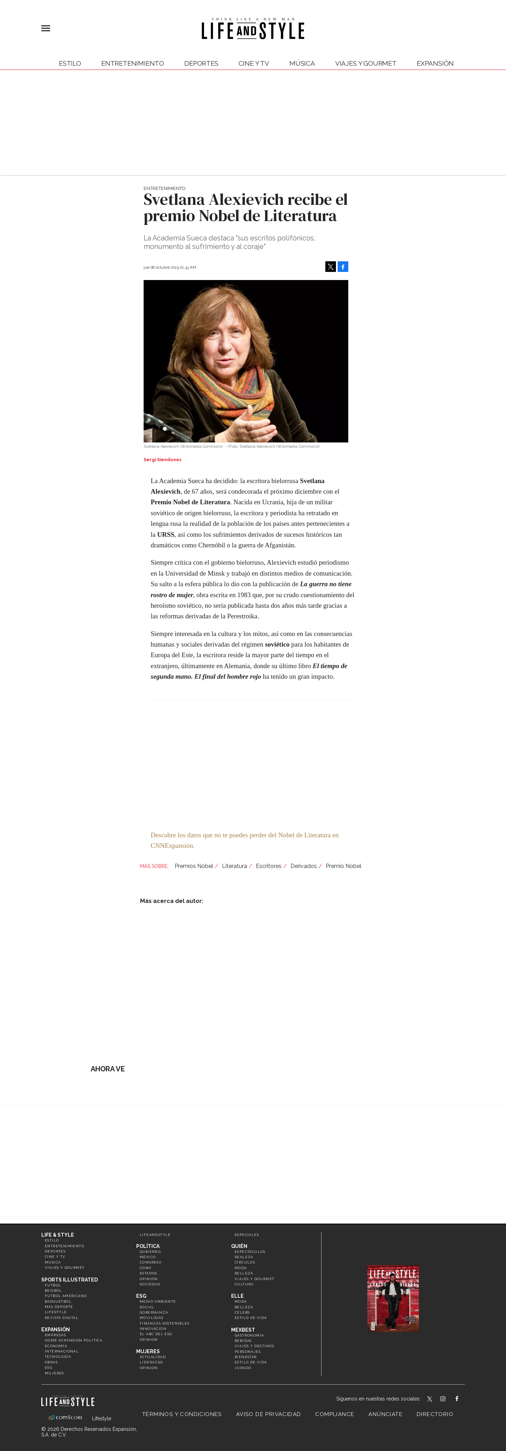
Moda (241, 1268)
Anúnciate (385, 1414)
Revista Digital (61, 1318)
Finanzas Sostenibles (164, 1323)
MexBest (243, 1330)
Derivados (303, 866)
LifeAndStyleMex (463, 1399)
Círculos (245, 1262)
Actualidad (153, 1357)
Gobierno (150, 1252)
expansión (435, 63)
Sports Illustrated (69, 1280)
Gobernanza (154, 1312)
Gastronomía (249, 1335)
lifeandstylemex (449, 1399)
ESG (48, 1367)
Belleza (244, 1273)
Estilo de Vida (251, 1362)
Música (302, 63)
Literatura (234, 866)
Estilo (70, 63)
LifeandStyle (155, 1235)
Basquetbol (58, 1301)
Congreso (151, 1262)
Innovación (153, 1329)
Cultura (244, 1284)
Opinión (149, 1279)
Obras (51, 1362)
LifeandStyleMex (430, 1399)
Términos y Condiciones (182, 1414)
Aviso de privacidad (268, 1414)
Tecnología (58, 1356)
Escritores (269, 866)
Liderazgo (151, 1362)
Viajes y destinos (255, 1346)
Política (147, 1246)
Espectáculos (250, 1252)
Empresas (55, 1335)
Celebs (242, 1312)
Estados (148, 1273)
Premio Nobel (343, 866)
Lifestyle (56, 1312)
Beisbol (53, 1290)
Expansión (55, 1329)
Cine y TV (254, 63)
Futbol (53, 1285)
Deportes (201, 63)
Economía (56, 1346)
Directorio (435, 1414)
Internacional (62, 1351)
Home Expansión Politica (73, 1340)
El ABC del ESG (156, 1334)
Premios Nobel (194, 866)
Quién (239, 1246)
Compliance (334, 1414)
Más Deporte (59, 1307)
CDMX (146, 1268)
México (148, 1257)
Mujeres (54, 1373)
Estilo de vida (251, 1318)
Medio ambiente (158, 1301)
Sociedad (150, 1284)
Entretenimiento (132, 63)
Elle (237, 1296)
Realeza (244, 1257)
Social (147, 1307)
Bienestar (246, 1357)
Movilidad (152, 1318)
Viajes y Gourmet (366, 63)
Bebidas (243, 1341)
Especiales (247, 1235)
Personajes (248, 1352)
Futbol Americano (66, 1296)
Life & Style (57, 1235)
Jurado (243, 1368)
